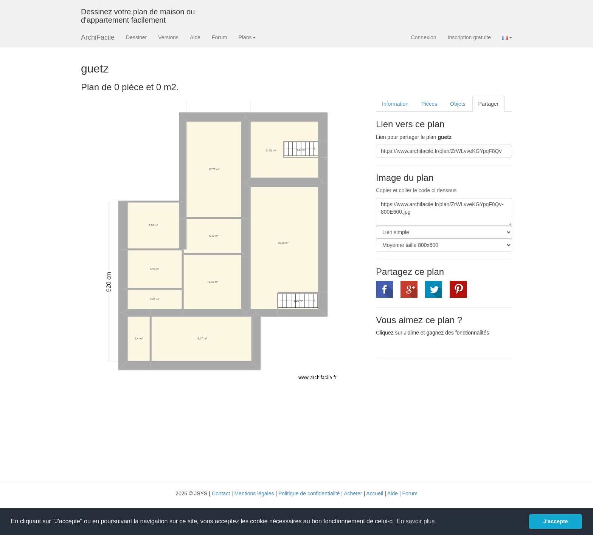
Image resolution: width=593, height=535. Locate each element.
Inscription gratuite (469, 37)
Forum (219, 37)
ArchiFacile (98, 37)
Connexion (423, 37)
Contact (221, 493)
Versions (168, 37)
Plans (246, 37)
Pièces (429, 104)
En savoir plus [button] (416, 521)
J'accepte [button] (555, 521)
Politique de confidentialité (309, 493)
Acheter (353, 493)
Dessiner (136, 37)
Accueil (374, 493)
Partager (488, 104)
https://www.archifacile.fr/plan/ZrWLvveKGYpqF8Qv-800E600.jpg (444, 212)
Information (395, 104)
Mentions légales (254, 493)
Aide (195, 37)
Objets (457, 104)
